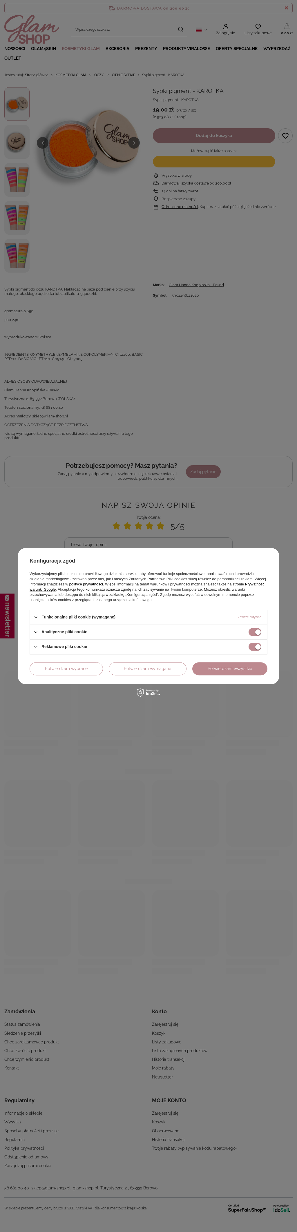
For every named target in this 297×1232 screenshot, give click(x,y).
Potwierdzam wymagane (147, 668)
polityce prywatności (86, 584)
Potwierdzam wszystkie (230, 668)
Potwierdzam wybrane (66, 668)
